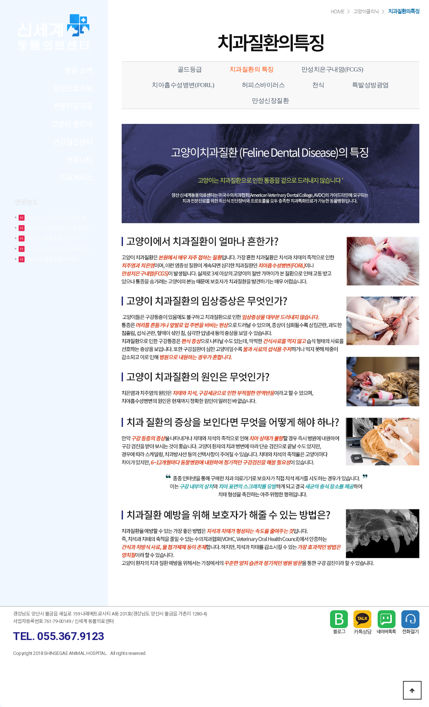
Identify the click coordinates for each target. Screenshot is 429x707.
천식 (318, 85)
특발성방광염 (370, 85)
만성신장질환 (270, 100)
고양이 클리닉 (72, 123)
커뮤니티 (79, 159)
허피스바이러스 (263, 85)
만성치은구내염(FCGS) (332, 69)
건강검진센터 (72, 141)
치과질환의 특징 (252, 69)
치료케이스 (76, 177)
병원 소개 (78, 70)
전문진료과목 (72, 105)
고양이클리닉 (366, 11)
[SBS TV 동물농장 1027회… (54, 237)
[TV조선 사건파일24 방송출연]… (59, 227)
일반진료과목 (72, 88)
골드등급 (189, 69)
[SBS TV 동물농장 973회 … (54, 258)
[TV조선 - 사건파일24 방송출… (58, 217)
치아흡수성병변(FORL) (183, 85)
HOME (338, 11)
